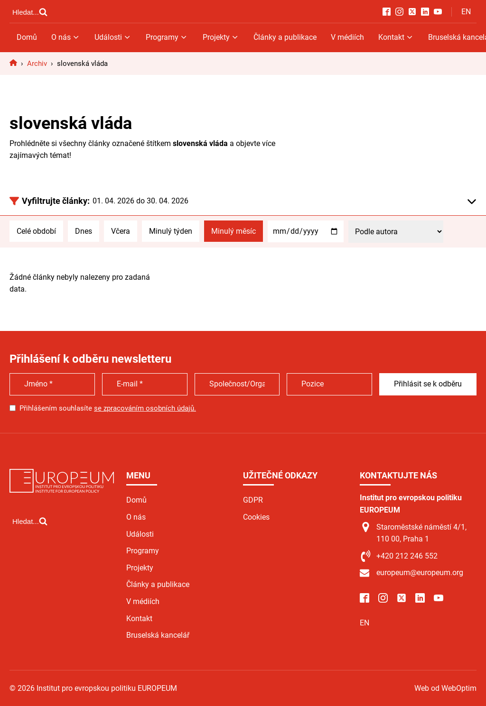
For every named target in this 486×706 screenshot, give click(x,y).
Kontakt (396, 37)
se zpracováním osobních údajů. (145, 408)
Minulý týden (170, 231)
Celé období (36, 231)
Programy (167, 37)
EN (466, 11)
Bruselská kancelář (157, 635)
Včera (120, 231)
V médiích (347, 37)
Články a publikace (285, 37)
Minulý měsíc (233, 231)
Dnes (83, 231)
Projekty (221, 37)
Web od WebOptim (445, 688)
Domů (27, 37)
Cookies (256, 517)
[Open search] (29, 12)
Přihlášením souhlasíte (107, 408)
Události (112, 37)
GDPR (253, 499)
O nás (65, 37)
